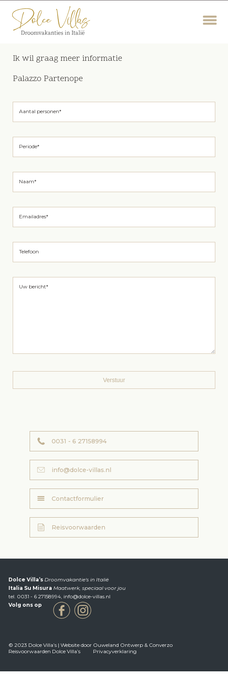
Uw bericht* (33, 286)
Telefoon (29, 251)
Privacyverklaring (115, 664)
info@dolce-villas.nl (81, 482)
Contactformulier (78, 511)
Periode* (29, 146)
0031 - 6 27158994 (79, 454)
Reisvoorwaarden (78, 540)
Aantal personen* (40, 111)
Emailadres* (33, 216)
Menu (210, 20)
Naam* (27, 181)
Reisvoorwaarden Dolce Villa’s (44, 664)
